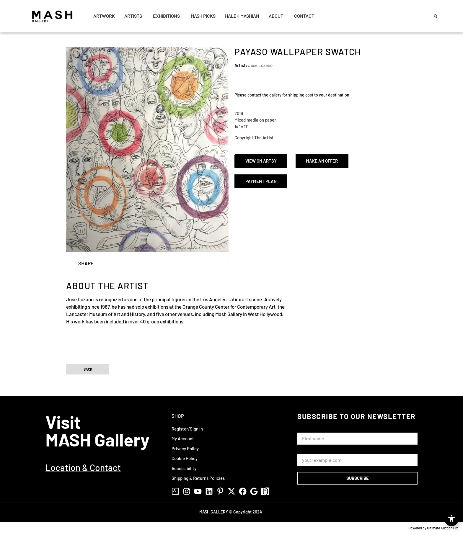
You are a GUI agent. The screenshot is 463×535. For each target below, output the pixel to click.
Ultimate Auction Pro (443, 528)
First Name (309, 430)
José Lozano (260, 65)
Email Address (312, 451)
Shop (178, 416)
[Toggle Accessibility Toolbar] (451, 519)
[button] (435, 16)
